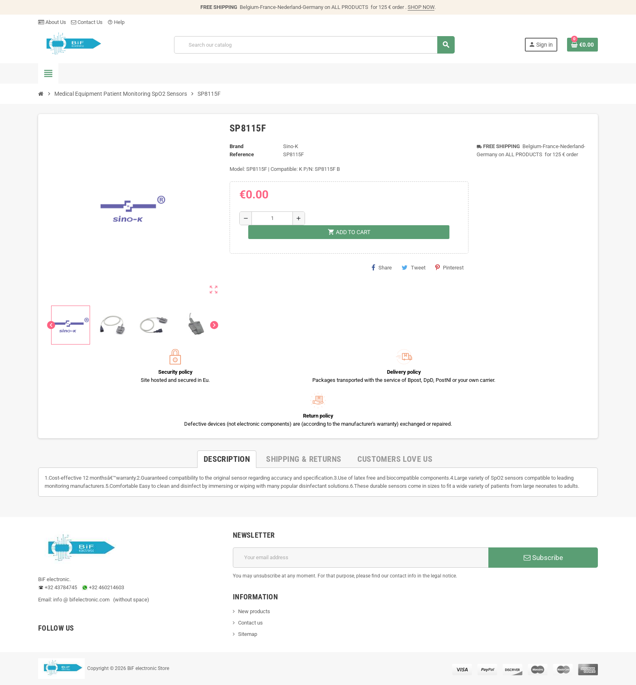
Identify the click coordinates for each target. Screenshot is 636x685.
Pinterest (449, 267)
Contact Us (87, 22)
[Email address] (360, 557)
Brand (236, 146)
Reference (242, 154)
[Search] (314, 45)
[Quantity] (272, 218)
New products (254, 611)
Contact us (250, 623)
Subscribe (543, 558)
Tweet (413, 267)
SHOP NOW (421, 7)
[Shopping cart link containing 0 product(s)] (582, 45)
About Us (52, 22)
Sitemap (247, 634)
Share (382, 267)
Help (116, 22)
